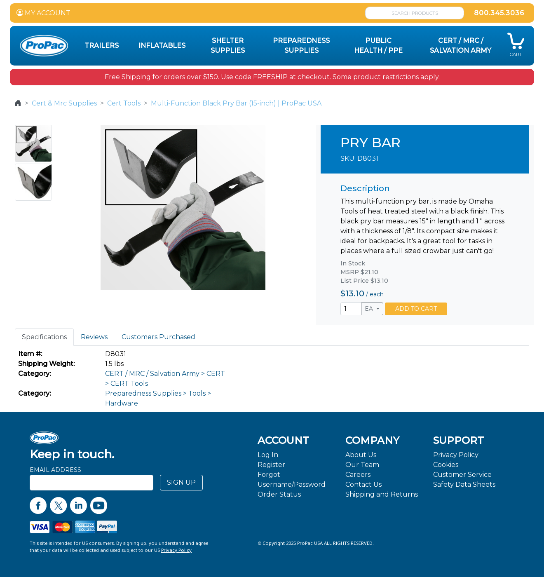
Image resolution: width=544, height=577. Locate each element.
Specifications (44, 337)
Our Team (362, 465)
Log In (268, 455)
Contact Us (363, 484)
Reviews (94, 337)
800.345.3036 (499, 13)
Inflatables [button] (161, 45)
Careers (357, 474)
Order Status (279, 494)
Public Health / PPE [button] (378, 45)
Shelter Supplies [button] (228, 45)
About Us (360, 455)
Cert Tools (124, 103)
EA (370, 308)
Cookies (445, 465)
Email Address (55, 470)
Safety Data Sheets (464, 484)
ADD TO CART (416, 308)
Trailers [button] (101, 45)
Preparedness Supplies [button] (301, 45)
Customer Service (462, 474)
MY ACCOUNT (43, 13)
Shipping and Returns (381, 494)
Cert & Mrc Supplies (64, 103)
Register (271, 465)
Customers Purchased (158, 337)
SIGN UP (181, 482)
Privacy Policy (455, 455)
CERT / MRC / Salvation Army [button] (460, 45)
